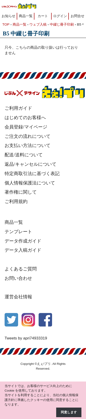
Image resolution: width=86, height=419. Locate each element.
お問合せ (77, 16)
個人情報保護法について (30, 182)
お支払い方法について (27, 145)
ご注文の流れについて (27, 136)
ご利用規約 (16, 201)
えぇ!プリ (44, 364)
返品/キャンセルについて (30, 164)
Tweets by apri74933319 (26, 338)
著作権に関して (21, 192)
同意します (69, 412)
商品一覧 (26, 16)
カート (43, 16)
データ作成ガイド (23, 240)
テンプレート (18, 231)
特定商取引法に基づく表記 (32, 173)
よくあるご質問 (21, 268)
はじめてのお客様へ (25, 117)
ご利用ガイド (18, 108)
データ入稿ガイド (23, 250)
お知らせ (8, 16)
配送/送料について (24, 154)
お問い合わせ (18, 278)
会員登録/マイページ (26, 126)
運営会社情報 (18, 296)
